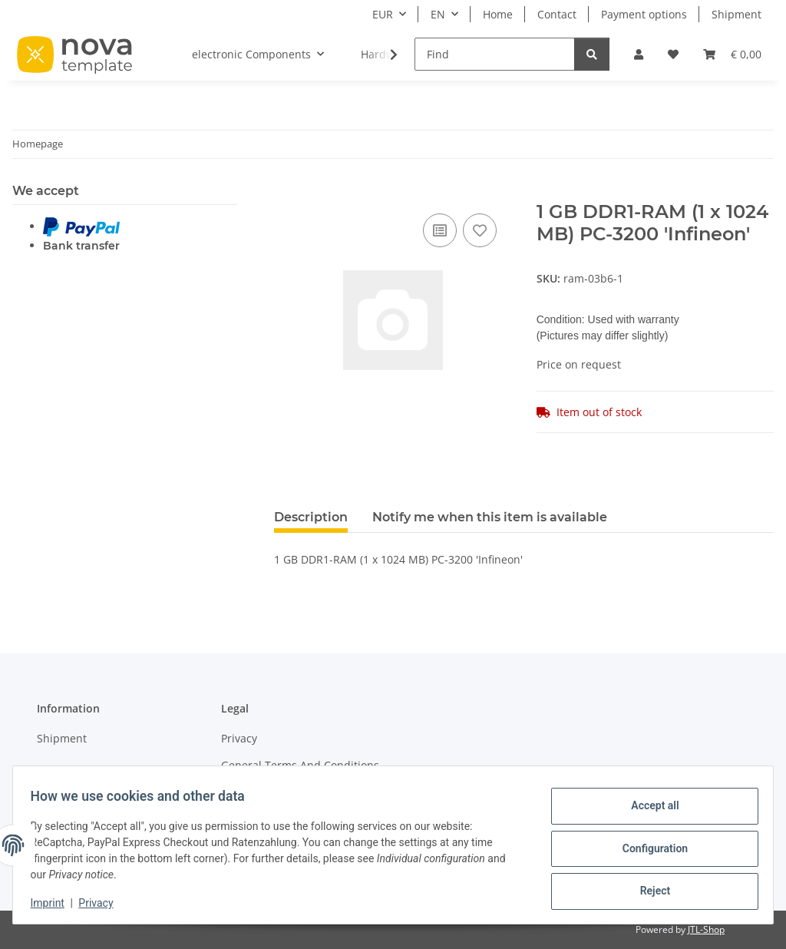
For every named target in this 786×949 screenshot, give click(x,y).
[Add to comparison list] (440, 230)
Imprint (54, 903)
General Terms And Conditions (300, 765)
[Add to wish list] (480, 230)
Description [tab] (311, 517)
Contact (556, 14)
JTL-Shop (706, 929)
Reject (647, 888)
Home (498, 14)
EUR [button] (382, 14)
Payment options (644, 14)
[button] (639, 54)
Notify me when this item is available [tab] (489, 517)
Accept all (648, 808)
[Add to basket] (286, 192)
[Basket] (732, 54)
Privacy (103, 903)
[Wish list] (673, 54)
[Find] (494, 54)
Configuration (647, 848)
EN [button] (438, 14)
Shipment (736, 14)
